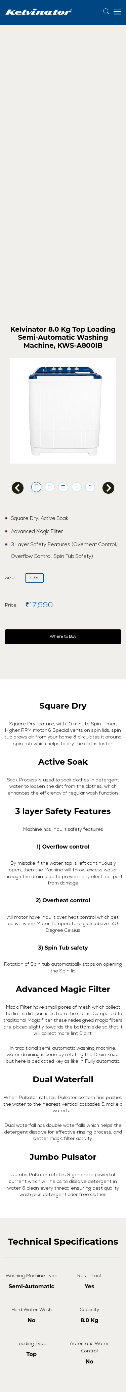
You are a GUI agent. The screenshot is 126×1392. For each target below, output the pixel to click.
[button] (117, 11)
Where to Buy (63, 637)
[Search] (106, 11)
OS (34, 578)
